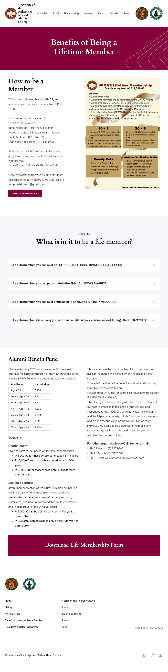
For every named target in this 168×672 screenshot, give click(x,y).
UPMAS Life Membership (25, 193)
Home (8, 605)
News (101, 13)
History (8, 611)
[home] (11, 13)
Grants (64, 625)
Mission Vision (12, 618)
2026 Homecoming (71, 618)
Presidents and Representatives (21, 631)
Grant (126, 13)
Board (55, 13)
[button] (42, 13)
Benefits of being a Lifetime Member (24, 625)
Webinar (88, 13)
